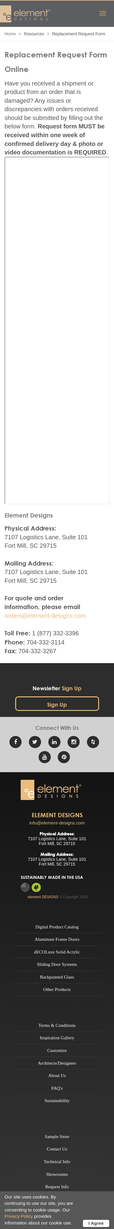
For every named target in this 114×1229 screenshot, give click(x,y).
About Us (57, 1075)
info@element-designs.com (57, 822)
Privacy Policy (19, 1216)
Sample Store (57, 1136)
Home (10, 33)
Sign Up (57, 704)
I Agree (96, 1223)
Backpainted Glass (57, 977)
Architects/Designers (57, 1063)
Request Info (57, 1186)
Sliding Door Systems (57, 964)
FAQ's (57, 1088)
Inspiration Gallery (57, 1037)
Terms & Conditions (56, 1025)
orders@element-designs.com (45, 615)
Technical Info (57, 1161)
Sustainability (57, 1100)
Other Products (57, 989)
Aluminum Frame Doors (57, 939)
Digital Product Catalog (56, 926)
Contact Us (57, 1149)
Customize (57, 1050)
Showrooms (57, 1174)
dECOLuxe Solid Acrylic (57, 952)
